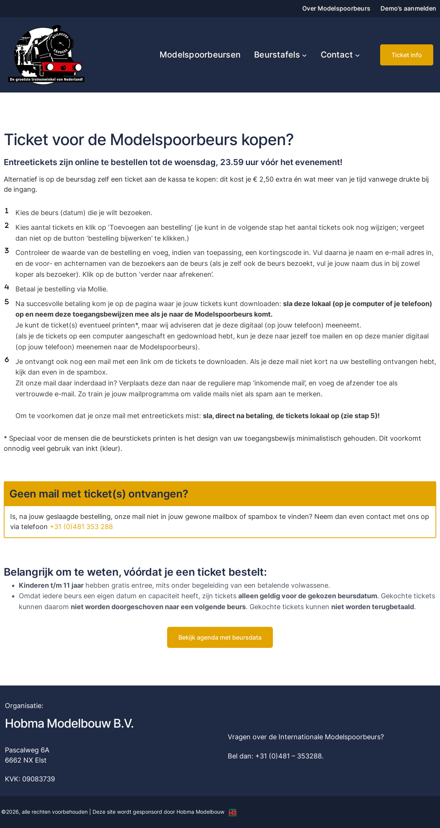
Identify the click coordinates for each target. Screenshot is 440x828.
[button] (406, 54)
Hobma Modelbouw (200, 811)
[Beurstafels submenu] (304, 54)
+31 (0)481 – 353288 (288, 756)
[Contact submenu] (357, 54)
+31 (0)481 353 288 (81, 527)
